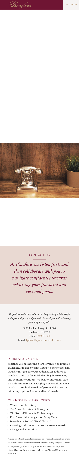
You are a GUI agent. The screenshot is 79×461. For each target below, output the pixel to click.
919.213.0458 (43, 336)
